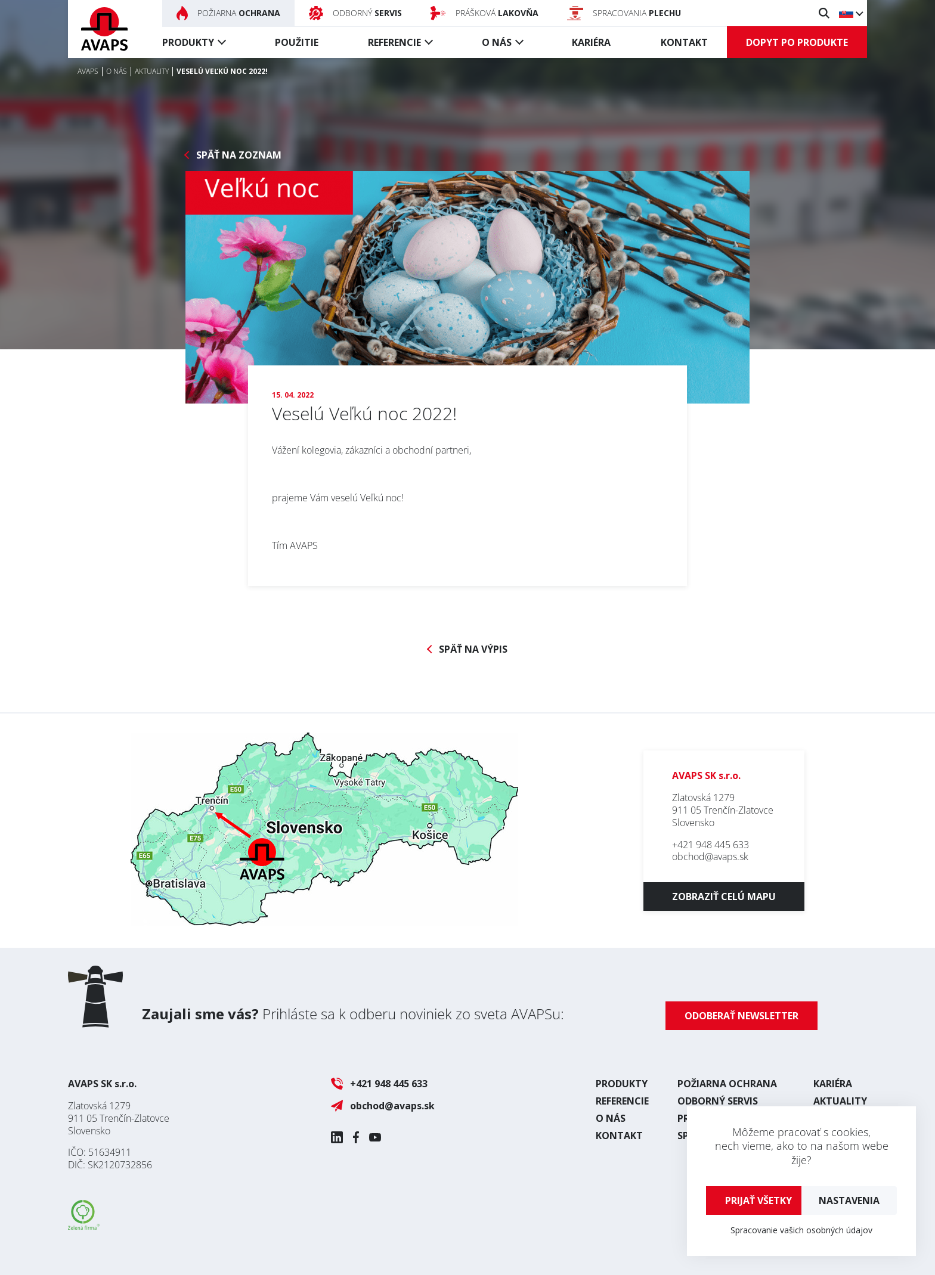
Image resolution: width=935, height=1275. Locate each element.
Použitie (296, 42)
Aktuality (840, 1101)
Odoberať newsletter (741, 1015)
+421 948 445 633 (710, 844)
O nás (497, 42)
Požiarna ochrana (727, 1083)
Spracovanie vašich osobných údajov (801, 1230)
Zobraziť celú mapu (724, 896)
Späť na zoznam (238, 155)
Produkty (188, 42)
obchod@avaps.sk (710, 856)
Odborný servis (717, 1101)
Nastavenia (849, 1200)
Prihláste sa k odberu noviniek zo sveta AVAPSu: (353, 1013)
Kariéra (591, 42)
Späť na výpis (473, 649)
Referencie (394, 42)
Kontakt (684, 42)
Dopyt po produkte (797, 42)
